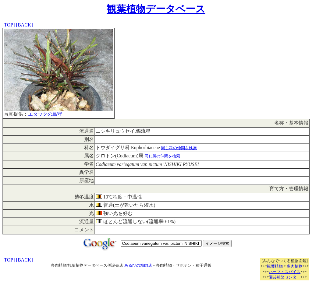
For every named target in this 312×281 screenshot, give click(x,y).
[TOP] (8, 24)
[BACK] (24, 24)
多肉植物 (295, 266)
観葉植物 (275, 266)
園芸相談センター (284, 277)
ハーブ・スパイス (284, 271)
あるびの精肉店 (138, 265)
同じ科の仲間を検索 (179, 148)
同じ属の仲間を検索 (162, 156)
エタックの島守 (45, 114)
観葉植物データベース (156, 8)
